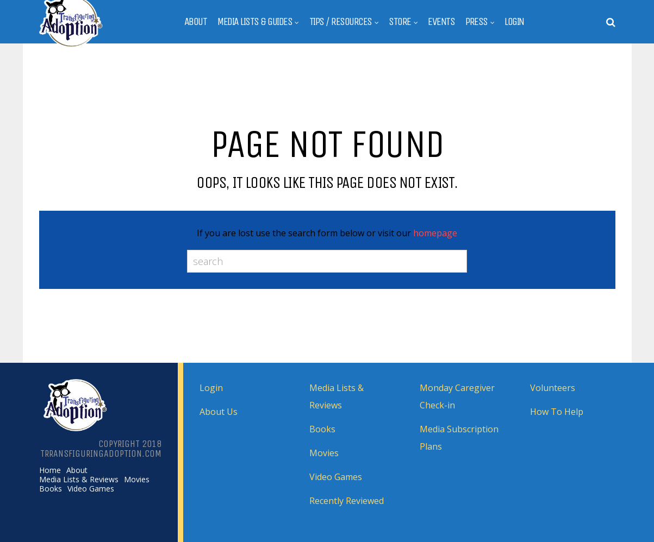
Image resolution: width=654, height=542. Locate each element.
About (195, 21)
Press (476, 21)
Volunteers (552, 388)
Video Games (90, 489)
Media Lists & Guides (254, 21)
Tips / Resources (340, 21)
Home (50, 470)
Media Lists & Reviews (79, 479)
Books (50, 489)
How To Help (556, 412)
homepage (435, 233)
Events (441, 21)
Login (514, 21)
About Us (219, 412)
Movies (137, 479)
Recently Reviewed (346, 501)
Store (400, 21)
